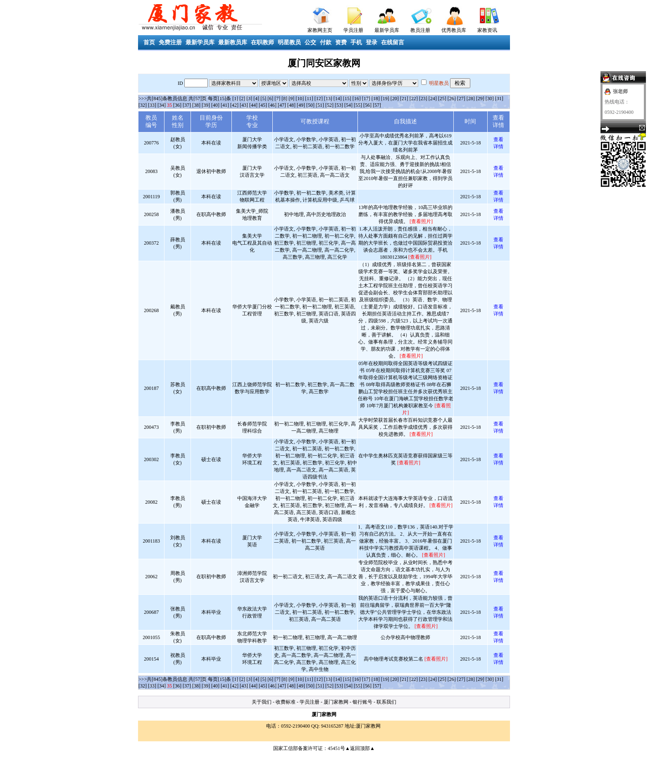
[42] (234, 105)
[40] (215, 105)
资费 (341, 42)
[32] (142, 105)
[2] (242, 98)
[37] (187, 105)
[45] (263, 105)
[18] (376, 98)
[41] (225, 105)
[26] (452, 98)
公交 (310, 42)
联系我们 (386, 702)
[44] (253, 105)
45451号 (336, 748)
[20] (395, 98)
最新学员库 (386, 30)
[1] (235, 98)
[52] (329, 105)
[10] (299, 98)
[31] (499, 98)
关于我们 (262, 702)
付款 (325, 42)
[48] (291, 105)
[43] (244, 105)
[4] (256, 98)
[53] (339, 105)
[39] (206, 105)
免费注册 (170, 42)
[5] (263, 98)
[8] (284, 98)
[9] (291, 98)
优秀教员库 (453, 30)
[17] (366, 98)
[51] (320, 105)
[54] (348, 105)
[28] (471, 98)
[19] (385, 98)
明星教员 (289, 42)
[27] (461, 98)
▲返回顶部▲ (360, 748)
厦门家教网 (336, 702)
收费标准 (285, 702)
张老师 (620, 91)
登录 (371, 42)
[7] (277, 98)
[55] (358, 105)
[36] (177, 105)
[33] (152, 105)
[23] (423, 98)
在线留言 (392, 42)
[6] (270, 98)
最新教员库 (232, 42)
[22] (414, 98)
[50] (310, 105)
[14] (338, 98)
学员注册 (353, 30)
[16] (357, 98)
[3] (249, 98)
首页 (149, 42)
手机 (356, 42)
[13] (328, 98)
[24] (433, 98)
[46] (272, 105)
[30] (490, 98)
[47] (282, 105)
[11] (309, 98)
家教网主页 (319, 30)
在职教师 (262, 42)
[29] (480, 98)
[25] (442, 98)
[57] (377, 105)
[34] (161, 105)
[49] (301, 105)
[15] (347, 98)
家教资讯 (487, 30)
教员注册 (420, 30)
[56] (367, 105)
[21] (404, 98)
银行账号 (362, 702)
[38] (196, 105)
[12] (318, 98)
